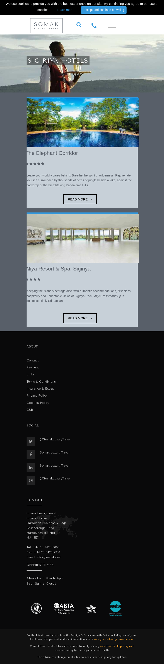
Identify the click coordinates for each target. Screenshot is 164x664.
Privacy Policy (37, 395)
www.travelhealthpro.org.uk (116, 646)
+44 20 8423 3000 (45, 547)
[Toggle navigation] (112, 25)
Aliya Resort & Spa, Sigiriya (58, 269)
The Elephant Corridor (51, 153)
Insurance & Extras (40, 388)
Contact (33, 360)
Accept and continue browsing (103, 10)
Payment (33, 367)
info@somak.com (48, 557)
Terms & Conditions (41, 381)
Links (30, 374)
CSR (30, 410)
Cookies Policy (38, 403)
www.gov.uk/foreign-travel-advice (114, 639)
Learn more (65, 10)
